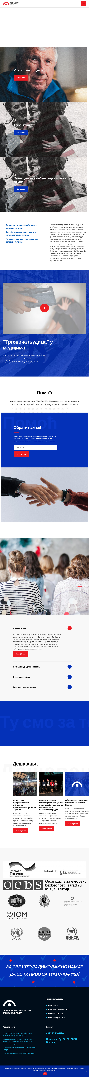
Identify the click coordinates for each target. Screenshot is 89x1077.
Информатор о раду (55, 1013)
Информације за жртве (56, 1018)
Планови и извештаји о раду (58, 1009)
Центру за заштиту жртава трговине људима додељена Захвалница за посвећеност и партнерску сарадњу (51, 805)
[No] (86, 1071)
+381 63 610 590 (55, 1033)
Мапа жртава (53, 1005)
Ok (45, 1074)
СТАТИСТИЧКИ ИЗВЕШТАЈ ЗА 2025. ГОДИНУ (19, 1053)
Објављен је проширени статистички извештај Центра (76, 802)
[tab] (42, 628)
